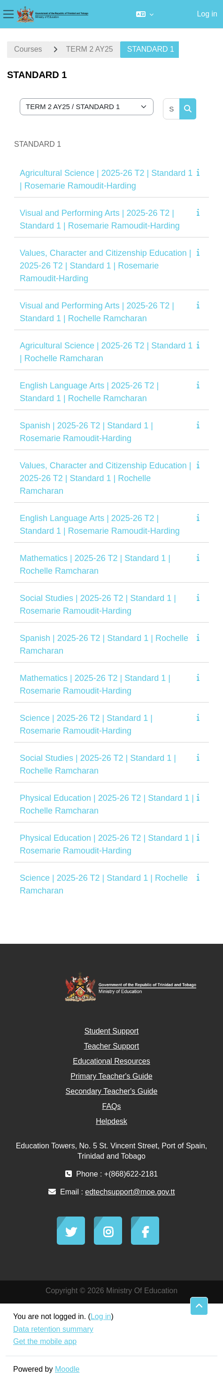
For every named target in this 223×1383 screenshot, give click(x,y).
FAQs (111, 1106)
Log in (207, 14)
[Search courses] (171, 108)
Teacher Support (111, 1046)
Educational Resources (111, 1061)
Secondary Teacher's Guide (112, 1091)
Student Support (112, 1031)
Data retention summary (53, 1329)
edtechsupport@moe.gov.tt (130, 1192)
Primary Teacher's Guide (111, 1076)
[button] (145, 14)
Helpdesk (111, 1121)
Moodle (67, 1369)
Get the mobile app (45, 1341)
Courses (28, 49)
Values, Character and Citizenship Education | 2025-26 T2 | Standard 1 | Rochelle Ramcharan (106, 478)
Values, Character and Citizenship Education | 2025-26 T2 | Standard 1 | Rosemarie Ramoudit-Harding (106, 265)
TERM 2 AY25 (89, 49)
